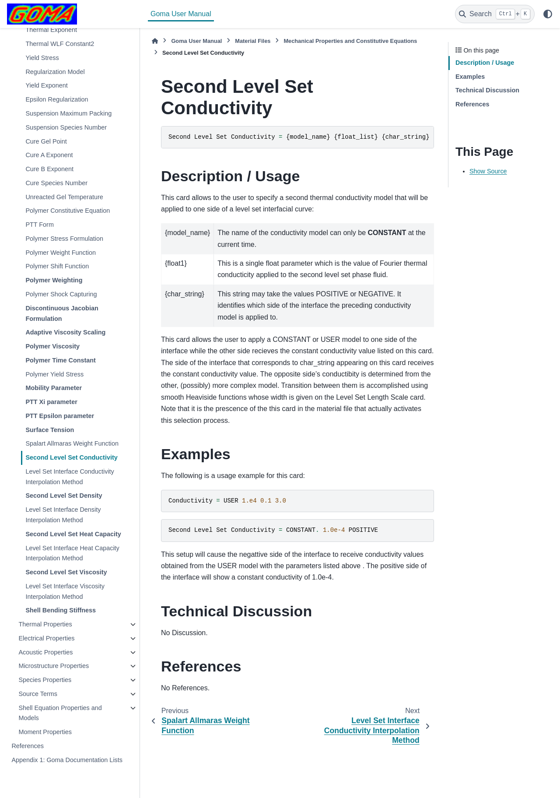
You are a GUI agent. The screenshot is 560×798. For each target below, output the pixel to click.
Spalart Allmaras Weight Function (72, 443)
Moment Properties (45, 731)
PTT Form (39, 224)
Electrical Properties (46, 638)
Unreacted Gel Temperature (64, 196)
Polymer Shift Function (57, 266)
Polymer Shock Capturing (61, 294)
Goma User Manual (180, 14)
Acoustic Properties (45, 652)
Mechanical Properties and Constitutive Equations (350, 41)
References (27, 745)
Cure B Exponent (49, 168)
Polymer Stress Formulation (64, 238)
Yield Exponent (46, 85)
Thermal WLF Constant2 (59, 43)
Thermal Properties (45, 624)
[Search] (495, 14)
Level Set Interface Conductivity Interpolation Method (69, 476)
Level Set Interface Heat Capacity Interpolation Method (72, 553)
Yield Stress (42, 57)
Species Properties (44, 679)
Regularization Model (54, 71)
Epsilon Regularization (56, 99)
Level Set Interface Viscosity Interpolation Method (65, 591)
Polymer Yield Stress (54, 374)
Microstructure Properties (53, 665)
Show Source (488, 171)
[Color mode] (547, 14)
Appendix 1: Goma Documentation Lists (66, 759)
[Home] (155, 41)
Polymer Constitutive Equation (67, 210)
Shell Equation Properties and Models (60, 713)
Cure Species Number (56, 182)
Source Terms (37, 693)
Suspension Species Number (66, 127)
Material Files (252, 41)
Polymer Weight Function (60, 252)
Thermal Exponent (51, 29)
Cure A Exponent (49, 154)
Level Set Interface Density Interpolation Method (63, 515)
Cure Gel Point (45, 141)
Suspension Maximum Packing (68, 113)
